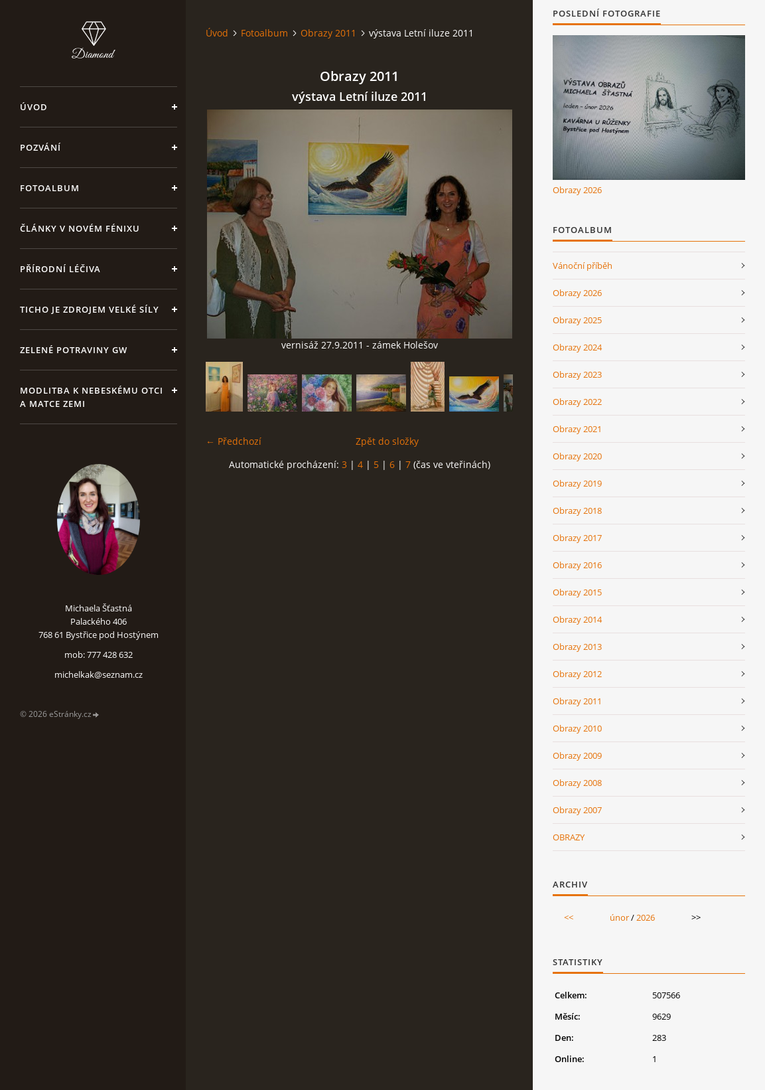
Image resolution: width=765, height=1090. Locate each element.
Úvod (34, 107)
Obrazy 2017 (577, 538)
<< (568, 917)
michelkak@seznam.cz (98, 674)
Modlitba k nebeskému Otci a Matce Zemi (91, 397)
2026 (645, 917)
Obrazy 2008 (577, 783)
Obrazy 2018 (577, 510)
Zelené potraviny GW (73, 350)
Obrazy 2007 (577, 810)
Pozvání (40, 147)
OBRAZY (569, 837)
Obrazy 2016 (577, 565)
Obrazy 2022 (577, 402)
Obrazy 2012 (577, 674)
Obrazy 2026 (577, 190)
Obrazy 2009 (577, 755)
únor (619, 917)
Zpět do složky (387, 441)
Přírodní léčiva (60, 269)
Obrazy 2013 (577, 647)
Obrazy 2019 (577, 483)
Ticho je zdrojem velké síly (89, 309)
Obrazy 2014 (577, 619)
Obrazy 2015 (577, 592)
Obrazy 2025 (577, 320)
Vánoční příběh (582, 266)
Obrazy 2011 (328, 33)
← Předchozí (233, 441)
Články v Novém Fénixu (80, 228)
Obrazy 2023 (577, 374)
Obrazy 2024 (577, 347)
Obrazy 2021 (577, 429)
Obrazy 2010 (577, 728)
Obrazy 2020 (577, 456)
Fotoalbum (50, 188)
